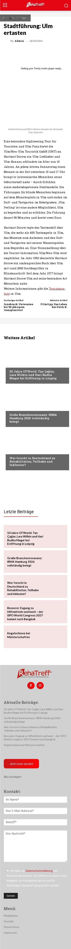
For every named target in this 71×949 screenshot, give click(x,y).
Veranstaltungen (21, 364)
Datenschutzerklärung (39, 871)
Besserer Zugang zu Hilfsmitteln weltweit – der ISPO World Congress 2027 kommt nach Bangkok (25, 613)
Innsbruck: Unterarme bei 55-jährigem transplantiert (18, 307)
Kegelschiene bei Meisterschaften (24, 745)
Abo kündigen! (12, 777)
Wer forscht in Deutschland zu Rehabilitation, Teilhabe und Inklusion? (32, 461)
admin (19, 41)
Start (6, 17)
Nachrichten (18, 17)
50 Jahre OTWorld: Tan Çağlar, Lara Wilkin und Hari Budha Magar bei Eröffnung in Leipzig (33, 375)
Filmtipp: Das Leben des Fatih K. (54, 305)
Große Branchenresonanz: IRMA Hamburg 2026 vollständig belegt (33, 418)
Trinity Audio (41, 68)
